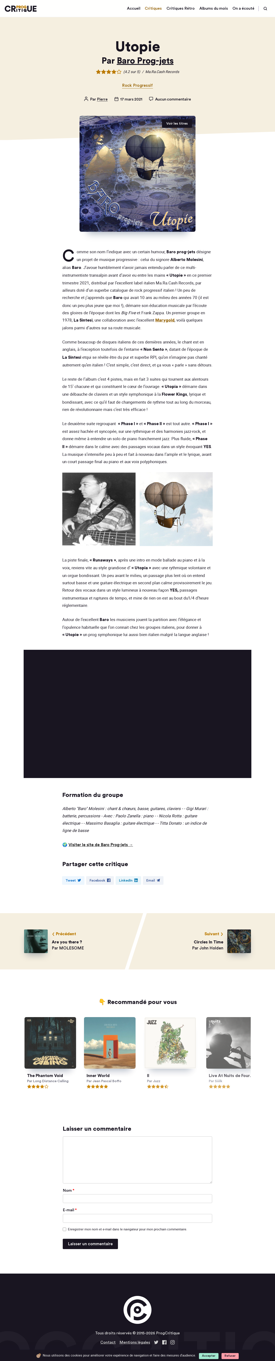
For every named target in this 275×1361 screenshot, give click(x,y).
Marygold (164, 320)
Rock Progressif (137, 86)
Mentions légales (134, 1342)
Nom (68, 1190)
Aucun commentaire (173, 99)
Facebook (100, 880)
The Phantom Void (49, 1076)
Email (153, 880)
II (162, 1076)
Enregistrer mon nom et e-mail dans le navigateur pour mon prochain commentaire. (127, 1229)
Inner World (105, 1076)
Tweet (73, 880)
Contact (108, 1342)
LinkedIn (128, 880)
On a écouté (243, 8)
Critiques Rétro (181, 8)
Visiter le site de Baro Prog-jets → (101, 845)
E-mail (70, 1210)
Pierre (102, 99)
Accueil (133, 8)
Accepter (208, 1355)
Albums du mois (213, 8)
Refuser (230, 1355)
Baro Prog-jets (145, 61)
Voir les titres (177, 123)
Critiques (153, 8)
